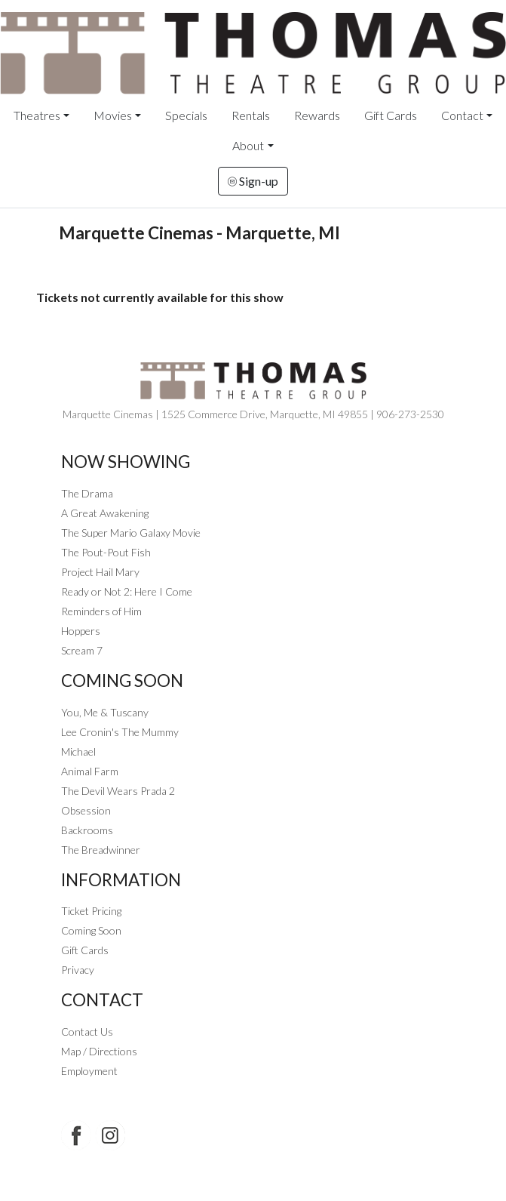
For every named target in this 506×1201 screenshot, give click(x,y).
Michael (78, 751)
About (248, 145)
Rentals (251, 115)
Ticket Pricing (91, 910)
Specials (186, 115)
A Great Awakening (105, 513)
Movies (113, 115)
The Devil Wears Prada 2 (118, 790)
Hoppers (80, 630)
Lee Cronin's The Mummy (120, 731)
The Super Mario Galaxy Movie (131, 532)
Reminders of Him (101, 611)
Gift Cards (390, 115)
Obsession (86, 810)
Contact (462, 115)
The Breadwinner (100, 849)
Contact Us (87, 1031)
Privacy (77, 969)
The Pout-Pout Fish (106, 552)
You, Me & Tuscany (105, 712)
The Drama (87, 493)
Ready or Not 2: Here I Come (126, 591)
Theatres (37, 115)
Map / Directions (99, 1051)
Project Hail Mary (100, 571)
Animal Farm (89, 771)
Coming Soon (91, 930)
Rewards (317, 115)
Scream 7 (82, 650)
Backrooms (87, 830)
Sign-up (253, 181)
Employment (89, 1070)
